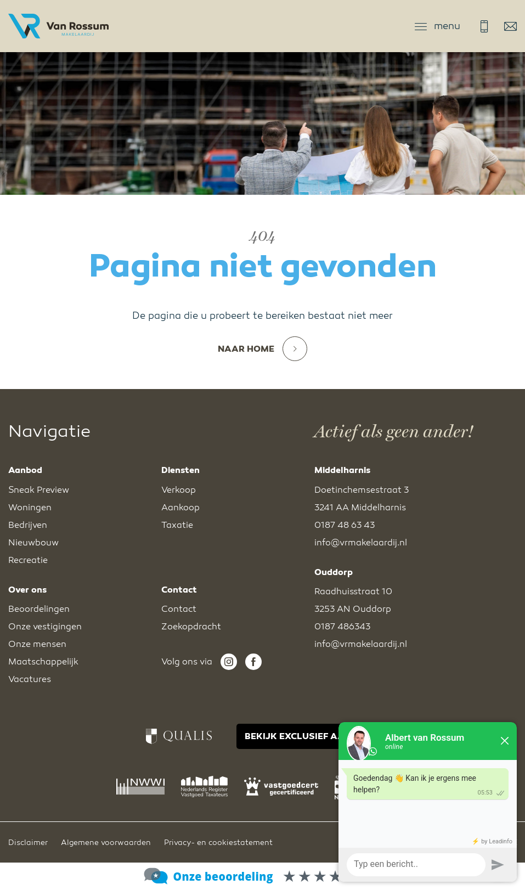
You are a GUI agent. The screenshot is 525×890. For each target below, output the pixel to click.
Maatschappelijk (43, 661)
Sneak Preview (38, 490)
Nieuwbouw (33, 542)
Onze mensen (37, 644)
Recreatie (28, 560)
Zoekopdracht (191, 626)
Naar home (262, 349)
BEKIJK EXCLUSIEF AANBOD (308, 736)
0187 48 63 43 (484, 26)
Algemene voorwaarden (106, 842)
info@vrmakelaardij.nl (510, 26)
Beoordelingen (39, 609)
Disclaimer (28, 842)
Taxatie (177, 525)
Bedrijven (27, 525)
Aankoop (180, 507)
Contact (178, 609)
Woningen (30, 507)
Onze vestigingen (45, 626)
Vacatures (29, 679)
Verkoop (178, 490)
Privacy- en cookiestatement (218, 842)
